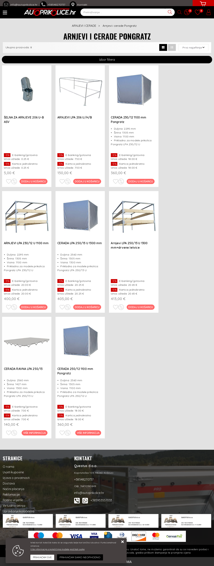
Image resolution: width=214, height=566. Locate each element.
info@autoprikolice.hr (20, 4)
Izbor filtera (107, 59)
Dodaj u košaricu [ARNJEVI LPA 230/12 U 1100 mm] (33, 307)
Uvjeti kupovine (13, 472)
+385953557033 (101, 500)
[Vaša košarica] (203, 7)
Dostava (9, 483)
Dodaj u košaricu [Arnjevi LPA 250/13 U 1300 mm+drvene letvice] (141, 307)
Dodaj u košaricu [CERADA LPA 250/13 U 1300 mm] (87, 307)
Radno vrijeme (13, 500)
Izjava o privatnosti (16, 478)
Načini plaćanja (13, 489)
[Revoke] (80, 557)
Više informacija (34, 433)
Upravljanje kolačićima (18, 511)
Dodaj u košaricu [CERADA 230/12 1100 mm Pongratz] (141, 181)
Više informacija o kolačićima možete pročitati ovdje (57, 549)
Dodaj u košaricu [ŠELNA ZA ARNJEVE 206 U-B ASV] (33, 181)
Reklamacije (11, 494)
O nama (8, 467)
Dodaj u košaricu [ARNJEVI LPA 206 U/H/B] (87, 181)
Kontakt (78, 4)
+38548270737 (53, 4)
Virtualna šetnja (14, 506)
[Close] (42, 557)
